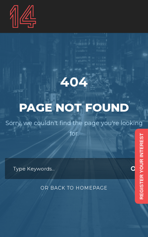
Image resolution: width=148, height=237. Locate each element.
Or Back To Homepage (74, 188)
